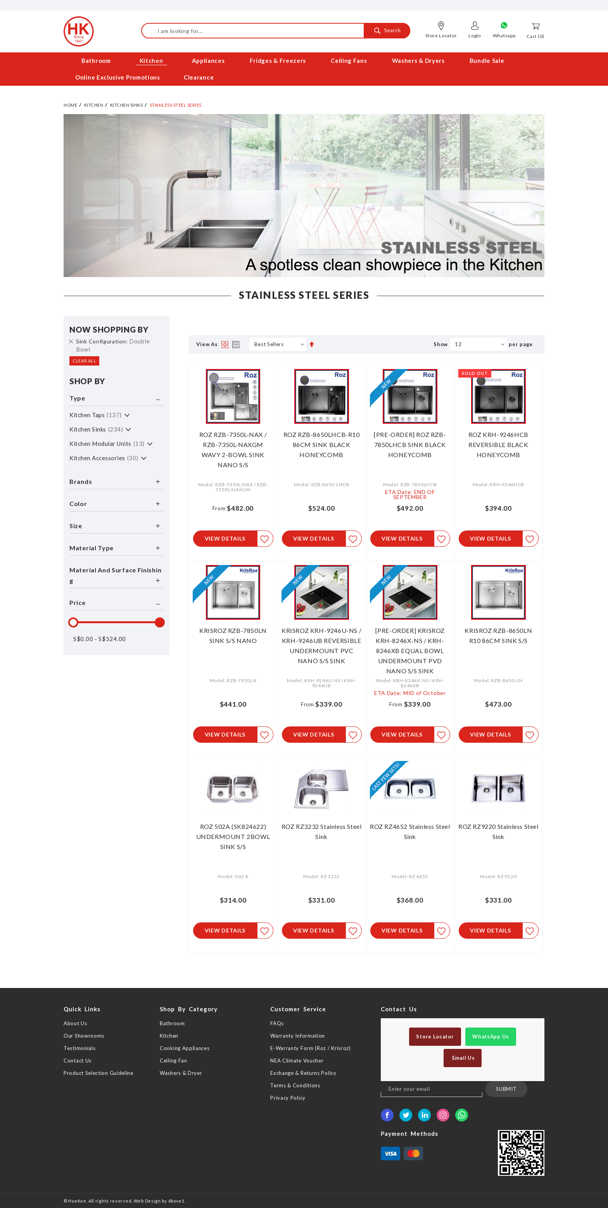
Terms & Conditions (295, 1085)
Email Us (463, 1058)
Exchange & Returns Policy (303, 1073)
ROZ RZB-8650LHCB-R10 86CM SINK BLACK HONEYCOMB (321, 442)
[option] (304, 193)
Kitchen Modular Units (107, 441)
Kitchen (94, 102)
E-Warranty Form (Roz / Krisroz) (310, 1048)
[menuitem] (97, 60)
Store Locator (441, 35)
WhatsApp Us (490, 1036)
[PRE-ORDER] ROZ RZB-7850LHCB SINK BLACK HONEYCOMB (410, 442)
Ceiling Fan (173, 1060)
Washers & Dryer (181, 1073)
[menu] (304, 69)
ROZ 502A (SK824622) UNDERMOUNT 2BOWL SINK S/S (233, 835)
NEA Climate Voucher (296, 1060)
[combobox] (275, 30)
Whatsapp (504, 35)
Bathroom (172, 1023)
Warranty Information (297, 1036)
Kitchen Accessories (103, 455)
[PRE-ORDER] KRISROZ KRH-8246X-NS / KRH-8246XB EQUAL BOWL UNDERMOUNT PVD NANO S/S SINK (410, 649)
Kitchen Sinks (126, 102)
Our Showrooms (84, 1036)
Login (474, 35)
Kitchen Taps (95, 412)
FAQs (277, 1023)
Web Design (147, 1200)
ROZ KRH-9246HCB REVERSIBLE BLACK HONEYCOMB (498, 442)
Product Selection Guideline (98, 1073)
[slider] (73, 620)
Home (70, 102)
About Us (75, 1023)
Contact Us (78, 1060)
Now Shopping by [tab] (109, 327)
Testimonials (79, 1048)
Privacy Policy (288, 1098)
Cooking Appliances (185, 1048)
